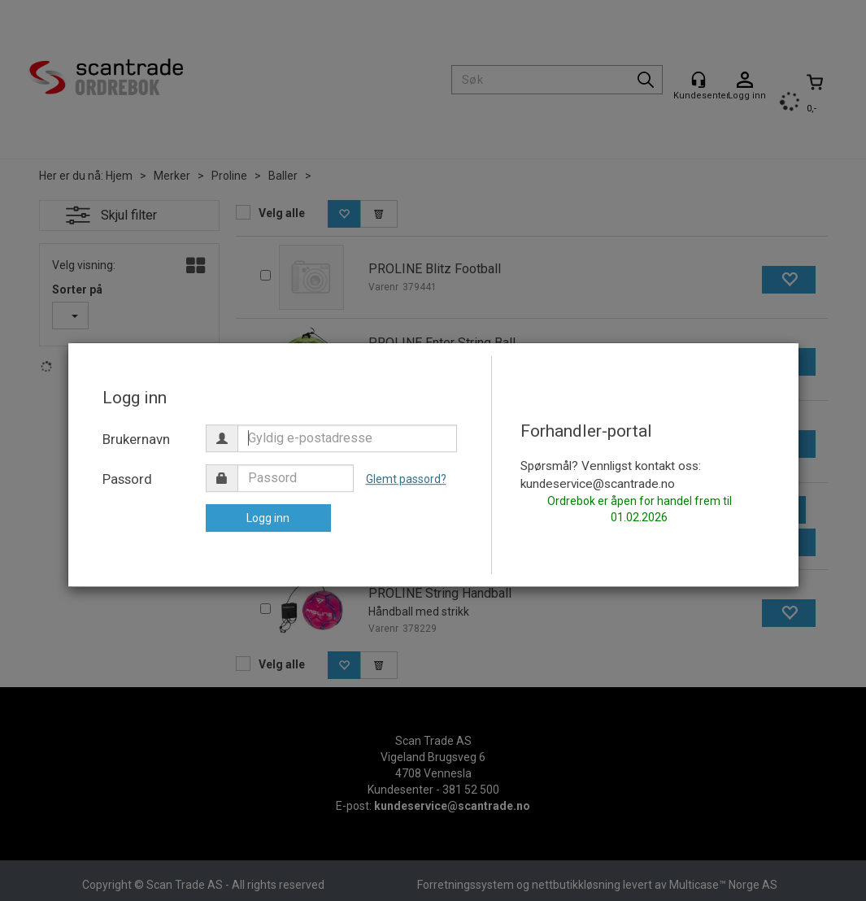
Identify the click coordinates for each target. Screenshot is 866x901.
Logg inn (267, 517)
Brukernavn (136, 439)
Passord (127, 479)
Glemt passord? (406, 478)
